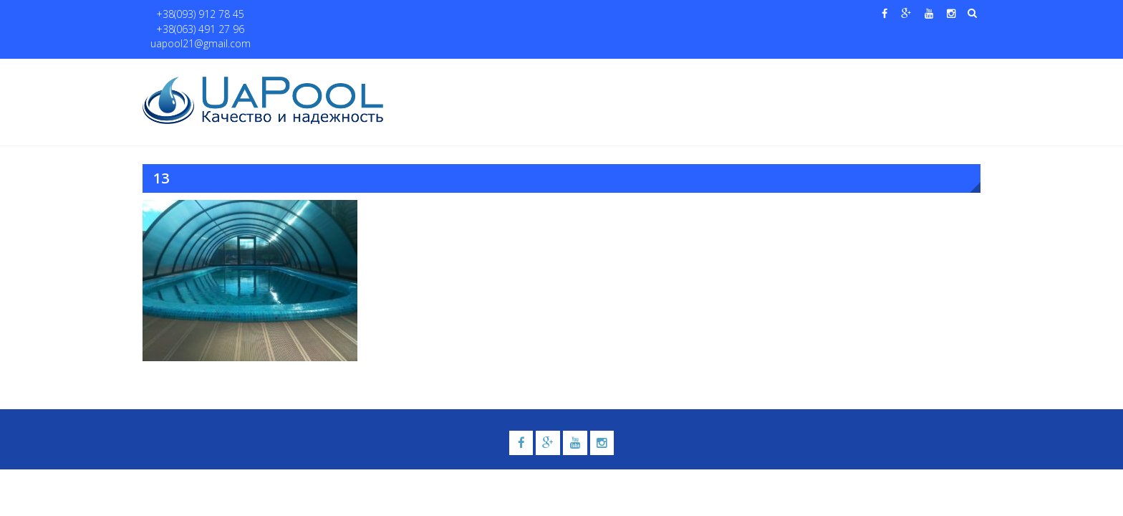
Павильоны (831, 73)
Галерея (658, 73)
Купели (592, 73)
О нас (472, 73)
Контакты (911, 73)
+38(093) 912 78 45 (194, 15)
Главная (424, 73)
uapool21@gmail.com (389, 15)
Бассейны (523, 73)
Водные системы (734, 73)
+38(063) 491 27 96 (288, 15)
